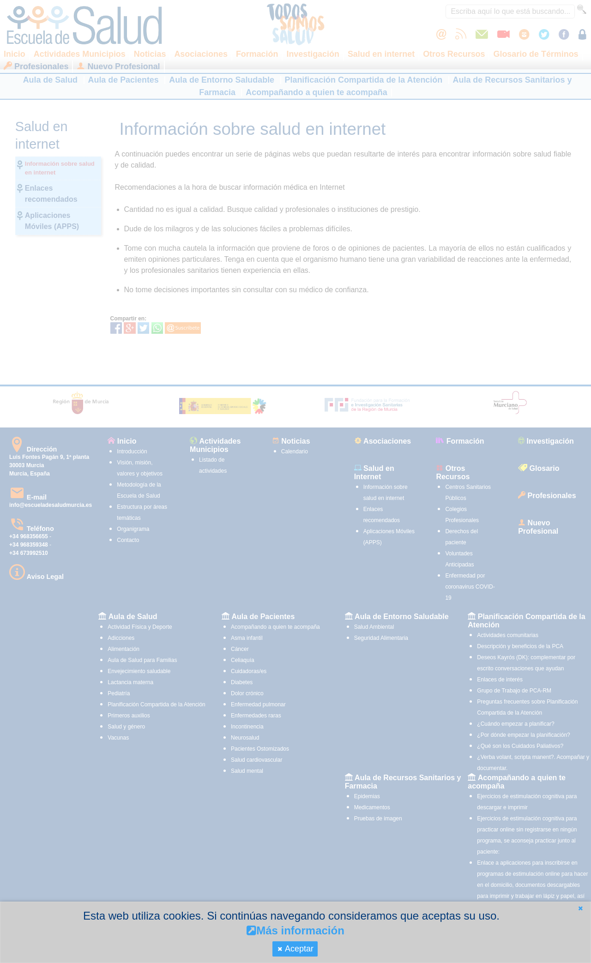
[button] (580, 908)
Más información (295, 930)
